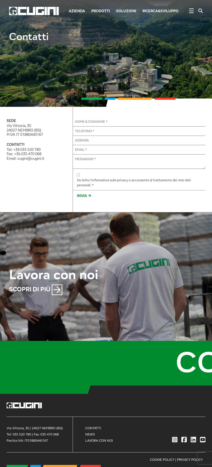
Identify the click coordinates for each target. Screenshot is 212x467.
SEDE (11, 121)
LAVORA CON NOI (99, 440)
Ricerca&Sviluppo (160, 11)
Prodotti (100, 11)
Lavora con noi (53, 274)
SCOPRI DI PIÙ (35, 289)
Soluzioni (126, 11)
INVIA (84, 195)
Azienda (77, 11)
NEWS (90, 434)
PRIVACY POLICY (190, 459)
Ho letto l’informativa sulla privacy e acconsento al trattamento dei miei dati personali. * (134, 182)
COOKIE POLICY (162, 459)
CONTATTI (15, 144)
